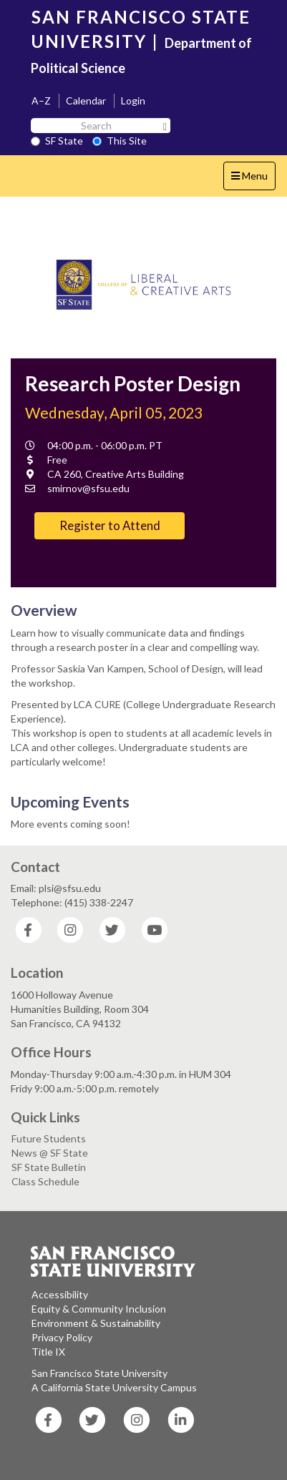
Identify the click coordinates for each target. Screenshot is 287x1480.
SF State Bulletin (48, 1167)
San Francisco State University (99, 1373)
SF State (57, 140)
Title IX (48, 1352)
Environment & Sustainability (95, 1323)
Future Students (48, 1138)
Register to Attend (109, 525)
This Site (119, 140)
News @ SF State (49, 1153)
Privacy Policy (61, 1337)
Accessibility (59, 1294)
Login (133, 100)
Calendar (86, 100)
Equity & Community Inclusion (98, 1309)
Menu (253, 179)
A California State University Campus (114, 1387)
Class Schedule (45, 1181)
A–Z (41, 100)
